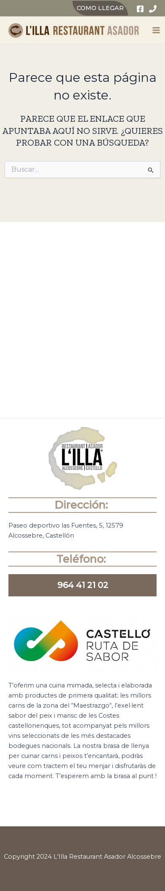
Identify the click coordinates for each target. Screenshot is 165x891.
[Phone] (153, 9)
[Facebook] (140, 9)
